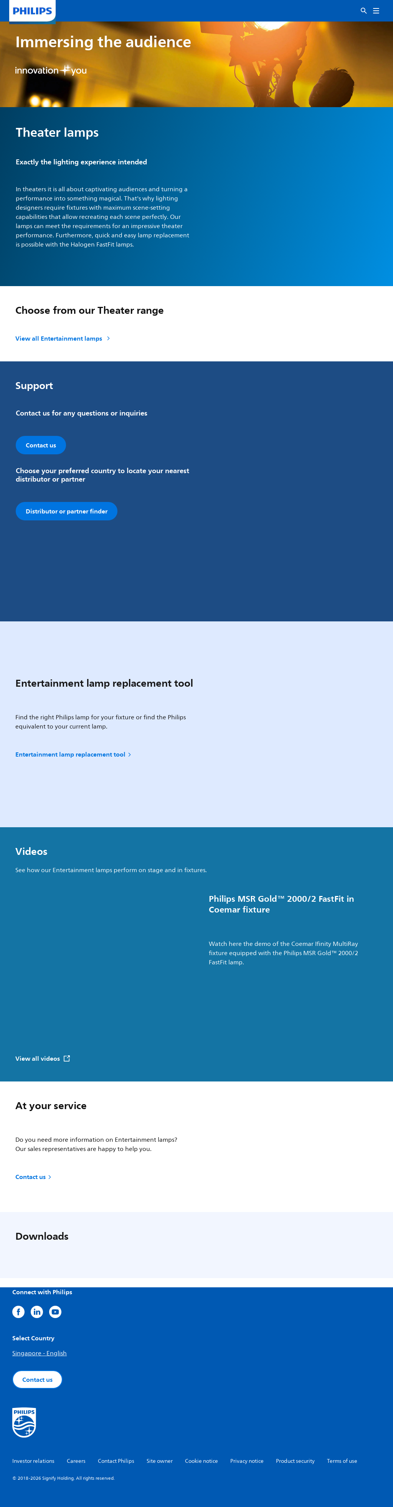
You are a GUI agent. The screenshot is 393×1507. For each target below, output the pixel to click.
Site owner (160, 1461)
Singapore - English (39, 1353)
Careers (76, 1461)
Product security (295, 1461)
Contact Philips (116, 1461)
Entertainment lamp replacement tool (73, 754)
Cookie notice (201, 1461)
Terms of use (342, 1461)
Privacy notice (247, 1461)
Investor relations (33, 1461)
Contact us (34, 1176)
